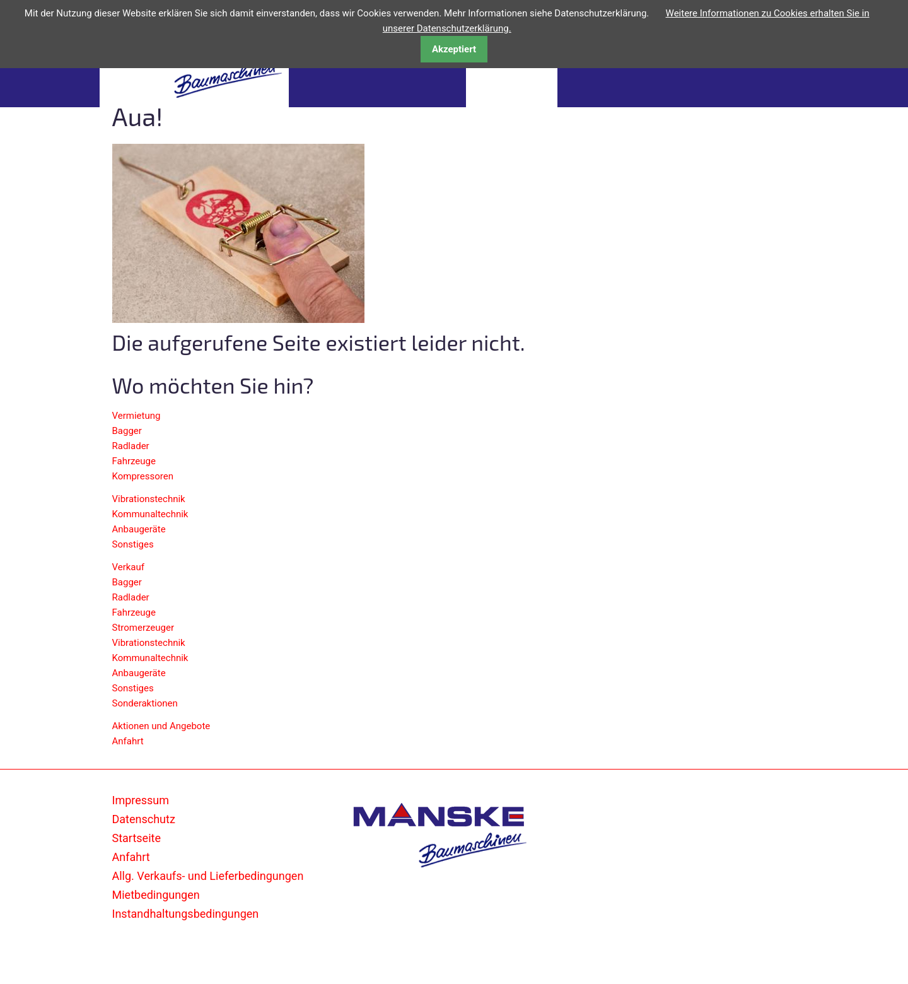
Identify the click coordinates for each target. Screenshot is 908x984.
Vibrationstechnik (148, 499)
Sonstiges (133, 544)
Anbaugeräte (139, 529)
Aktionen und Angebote (161, 726)
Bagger (127, 430)
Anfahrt (128, 741)
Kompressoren (142, 476)
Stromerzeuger (143, 627)
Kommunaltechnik (150, 514)
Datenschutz (143, 819)
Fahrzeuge (134, 461)
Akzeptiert (454, 49)
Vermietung (136, 415)
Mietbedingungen (156, 894)
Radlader (130, 446)
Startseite (136, 838)
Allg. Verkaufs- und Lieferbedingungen (208, 875)
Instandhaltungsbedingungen (185, 913)
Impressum (141, 800)
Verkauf (128, 567)
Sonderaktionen (145, 703)
